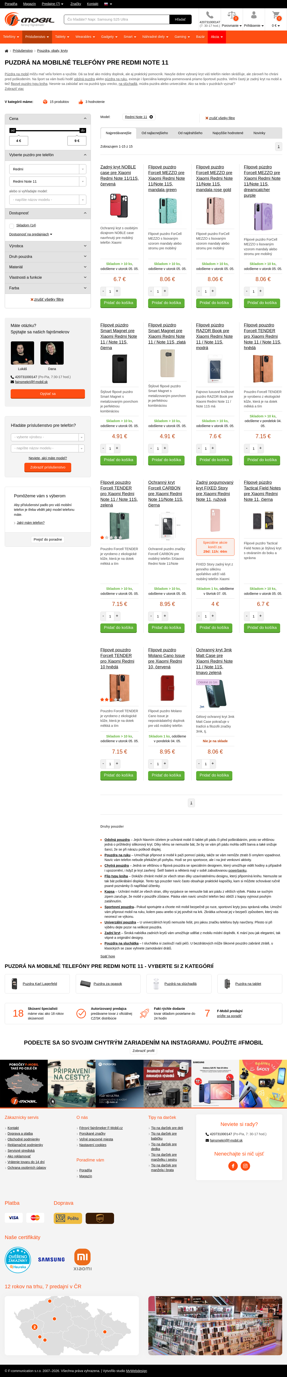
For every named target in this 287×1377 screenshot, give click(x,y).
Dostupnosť (19, 213)
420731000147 (41, 377)
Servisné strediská (21, 1150)
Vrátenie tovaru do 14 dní (26, 1162)
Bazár (200, 37)
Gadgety (108, 37)
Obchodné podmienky (24, 1139)
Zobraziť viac (14, 89)
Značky (76, 4)
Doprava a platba (20, 1133)
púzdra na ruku (116, 79)
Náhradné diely (154, 37)
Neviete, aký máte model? (48, 458)
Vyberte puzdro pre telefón (31, 155)
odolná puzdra (84, 79)
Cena (13, 119)
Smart (128, 37)
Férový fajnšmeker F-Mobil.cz (101, 1128)
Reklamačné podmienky (25, 1145)
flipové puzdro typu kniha (29, 84)
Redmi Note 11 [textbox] (25, 181)
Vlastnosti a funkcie (25, 277)
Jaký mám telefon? (31, 523)
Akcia (215, 37)
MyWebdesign (136, 1371)
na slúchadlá (128, 84)
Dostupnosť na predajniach (29, 234)
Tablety (60, 37)
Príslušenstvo (35, 37)
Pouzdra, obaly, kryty (52, 51)
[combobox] (47, 169)
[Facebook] (233, 1166)
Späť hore (107, 956)
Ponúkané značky (92, 1133)
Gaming (181, 37)
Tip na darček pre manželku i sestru (164, 1157)
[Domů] (6, 50)
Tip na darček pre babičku (164, 1136)
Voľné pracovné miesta (96, 1139)
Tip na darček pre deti (167, 1128)
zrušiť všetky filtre (47, 299)
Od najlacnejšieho (155, 133)
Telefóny (9, 37)
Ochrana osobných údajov (27, 1168)
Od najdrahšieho (190, 133)
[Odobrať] (139, 117)
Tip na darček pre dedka (164, 1146)
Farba (14, 288)
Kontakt (92, 4)
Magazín (29, 4)
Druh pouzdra (20, 257)
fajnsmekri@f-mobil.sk (29, 382)
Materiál (16, 267)
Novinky (259, 133)
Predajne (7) (51, 4)
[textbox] (47, 199)
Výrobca (16, 246)
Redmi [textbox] (18, 169)
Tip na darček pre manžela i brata (164, 1167)
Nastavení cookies (92, 1145)
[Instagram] (245, 1166)
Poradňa (11, 4)
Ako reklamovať (19, 1156)
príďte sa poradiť (229, 1016)
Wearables (83, 37)
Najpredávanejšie (118, 133)
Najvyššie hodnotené (228, 133)
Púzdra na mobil (17, 74)
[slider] (12, 130)
